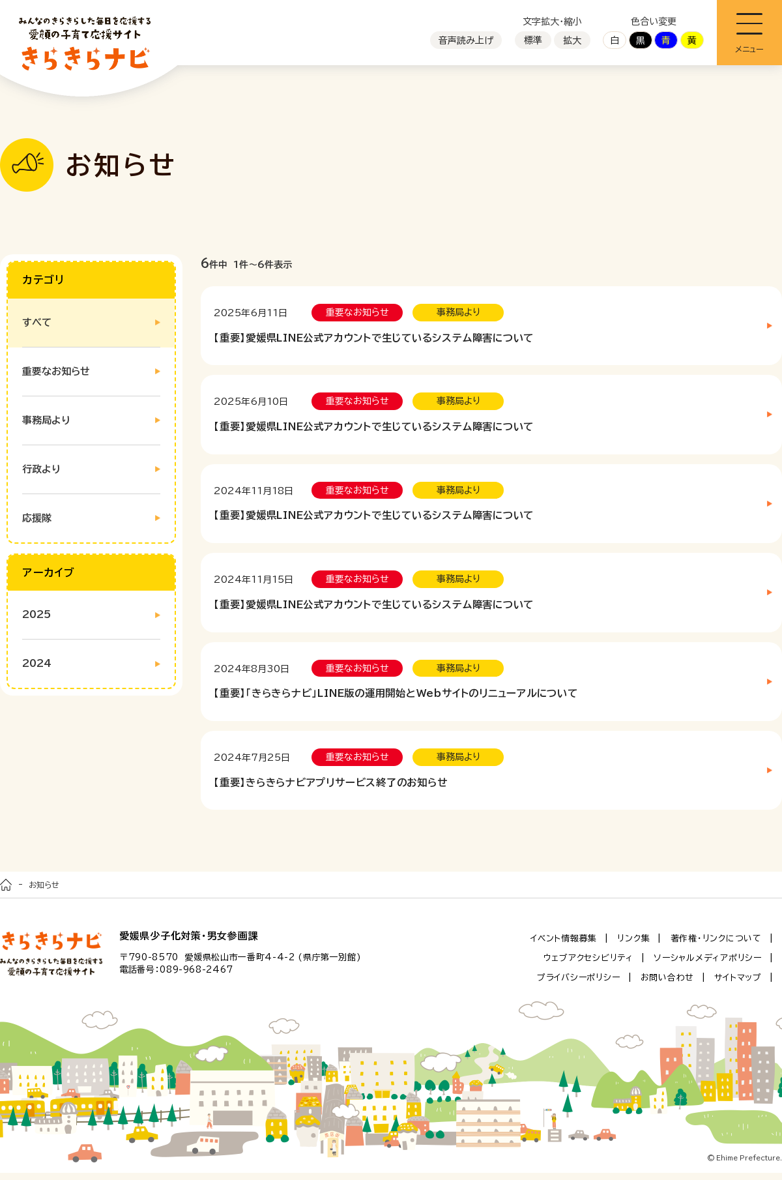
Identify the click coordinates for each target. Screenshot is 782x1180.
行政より (41, 469)
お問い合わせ (668, 985)
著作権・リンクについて (716, 945)
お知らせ (44, 892)
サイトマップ (738, 985)
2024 (36, 663)
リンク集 (633, 945)
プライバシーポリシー (578, 985)
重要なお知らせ (56, 371)
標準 (533, 40)
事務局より (46, 420)
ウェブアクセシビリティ (588, 965)
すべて (36, 322)
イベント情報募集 (563, 945)
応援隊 (36, 518)
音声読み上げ (466, 40)
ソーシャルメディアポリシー (708, 965)
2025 (36, 614)
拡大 (572, 40)
